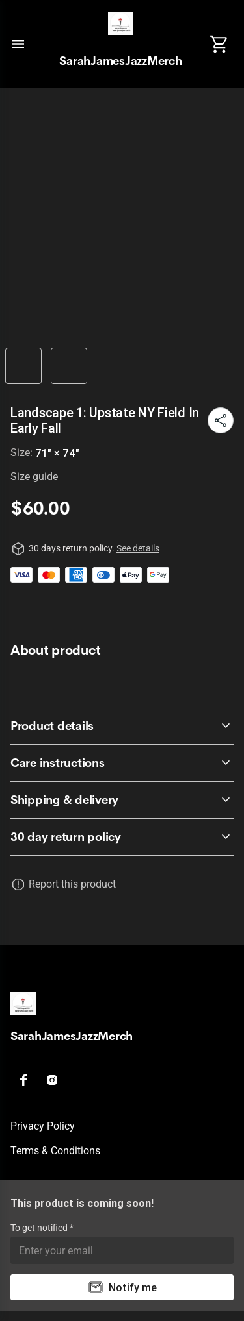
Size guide (34, 476)
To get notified (40, 1227)
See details (137, 548)
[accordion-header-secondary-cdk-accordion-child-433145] (122, 726)
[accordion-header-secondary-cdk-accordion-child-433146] (122, 763)
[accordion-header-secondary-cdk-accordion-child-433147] (122, 800)
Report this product (72, 884)
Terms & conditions (55, 1151)
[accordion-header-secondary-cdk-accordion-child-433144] (122, 837)
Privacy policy (42, 1126)
